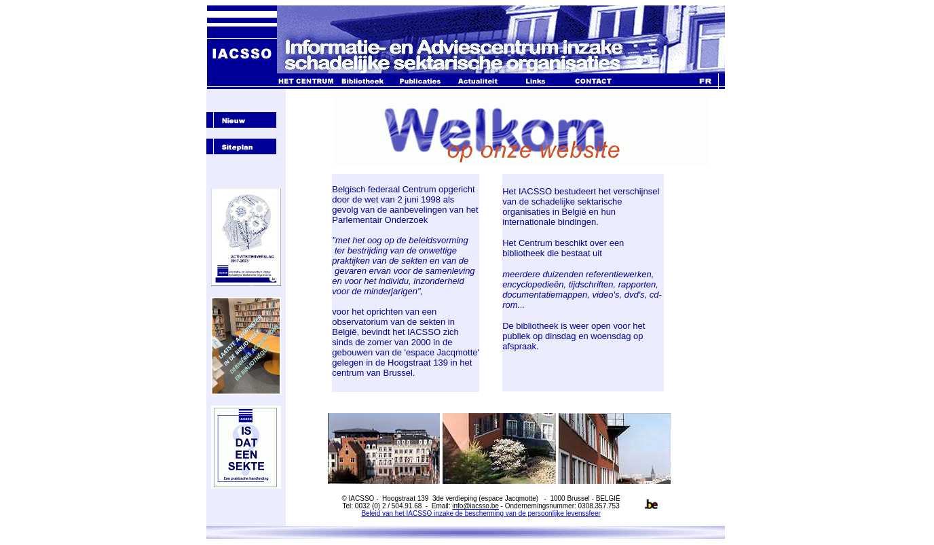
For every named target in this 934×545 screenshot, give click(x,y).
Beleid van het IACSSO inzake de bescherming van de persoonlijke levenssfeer (480, 513)
